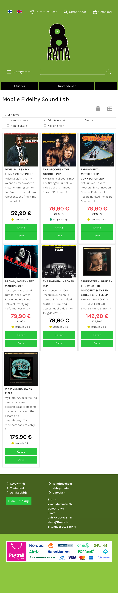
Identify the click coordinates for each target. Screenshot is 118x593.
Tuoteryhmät (67, 86)
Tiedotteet (15, 488)
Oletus (86, 120)
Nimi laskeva (16, 126)
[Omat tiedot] (75, 11)
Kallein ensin (53, 126)
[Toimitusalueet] (44, 11)
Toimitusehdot (60, 483)
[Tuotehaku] (72, 72)
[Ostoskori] (103, 11)
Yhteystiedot (59, 488)
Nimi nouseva (17, 120)
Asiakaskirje (17, 492)
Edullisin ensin (55, 120)
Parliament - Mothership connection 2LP (92, 174)
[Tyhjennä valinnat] (98, 109)
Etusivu (19, 86)
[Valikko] (106, 86)
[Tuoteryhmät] (19, 71)
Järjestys (11, 114)
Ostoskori (57, 492)
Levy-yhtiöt (15, 483)
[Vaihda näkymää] (109, 109)
